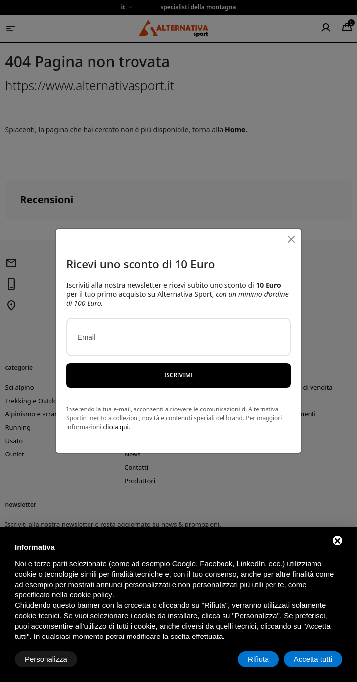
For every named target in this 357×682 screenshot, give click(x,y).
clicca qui (115, 409)
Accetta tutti (313, 659)
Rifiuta (258, 659)
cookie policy (91, 595)
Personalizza (46, 659)
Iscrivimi (178, 357)
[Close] (291, 221)
